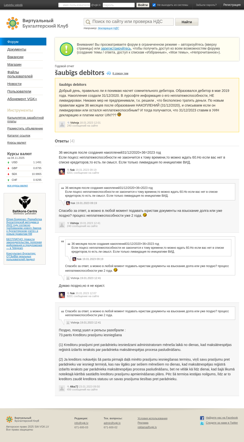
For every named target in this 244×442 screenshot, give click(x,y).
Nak (72, 169)
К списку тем (120, 73)
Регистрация (232, 5)
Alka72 (74, 386)
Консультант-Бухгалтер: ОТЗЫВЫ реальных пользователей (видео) (21, 256)
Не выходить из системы (172, 4)
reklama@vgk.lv (147, 427)
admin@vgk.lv (112, 422)
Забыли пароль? (206, 4)
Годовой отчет (64, 66)
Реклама (143, 422)
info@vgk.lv (81, 422)
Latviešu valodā (13, 4)
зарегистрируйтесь (116, 48)
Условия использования (152, 418)
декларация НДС (108, 28)
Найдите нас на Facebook (222, 417)
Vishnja (74, 122)
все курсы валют (17, 185)
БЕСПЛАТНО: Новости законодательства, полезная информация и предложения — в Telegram (24, 243)
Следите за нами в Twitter (222, 422)
